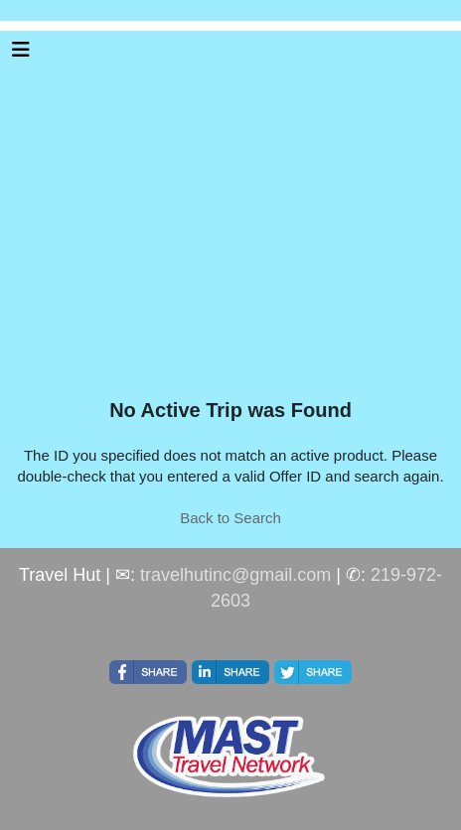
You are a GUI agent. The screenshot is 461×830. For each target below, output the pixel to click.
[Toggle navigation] (21, 54)
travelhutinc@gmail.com (235, 575)
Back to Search (230, 517)
